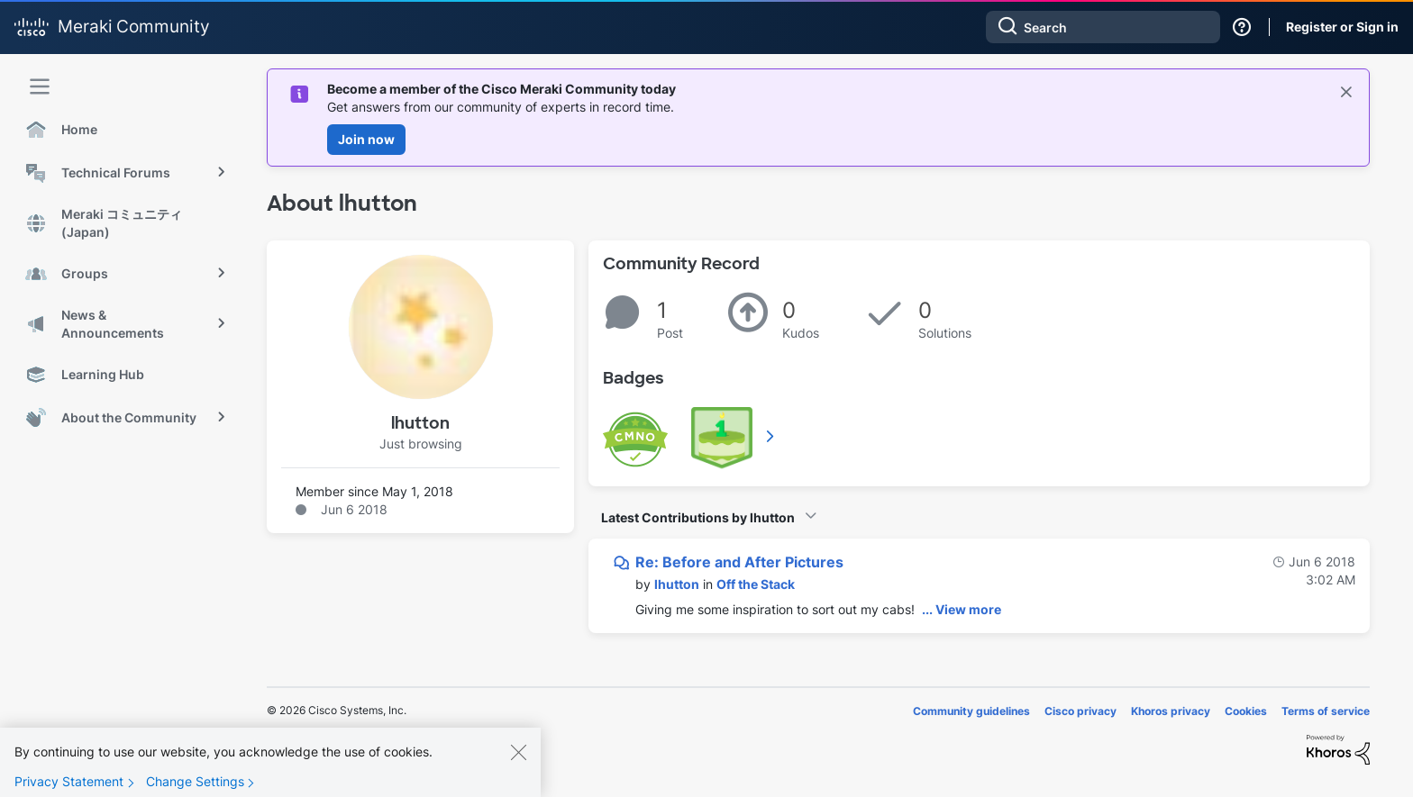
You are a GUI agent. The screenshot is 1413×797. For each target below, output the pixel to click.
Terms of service (1325, 711)
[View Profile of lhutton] (676, 584)
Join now (366, 139)
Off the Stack (755, 584)
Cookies (1246, 711)
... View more (961, 609)
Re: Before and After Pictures (739, 562)
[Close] (518, 761)
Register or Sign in (1342, 26)
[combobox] (1103, 27)
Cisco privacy (1080, 711)
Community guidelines (971, 711)
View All (771, 436)
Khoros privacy (1170, 711)
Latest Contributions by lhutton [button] (698, 517)
